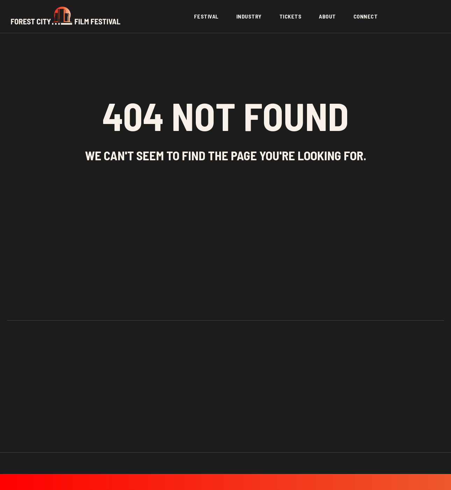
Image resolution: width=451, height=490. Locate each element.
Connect (365, 16)
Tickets (290, 16)
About (327, 16)
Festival (206, 16)
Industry (249, 16)
